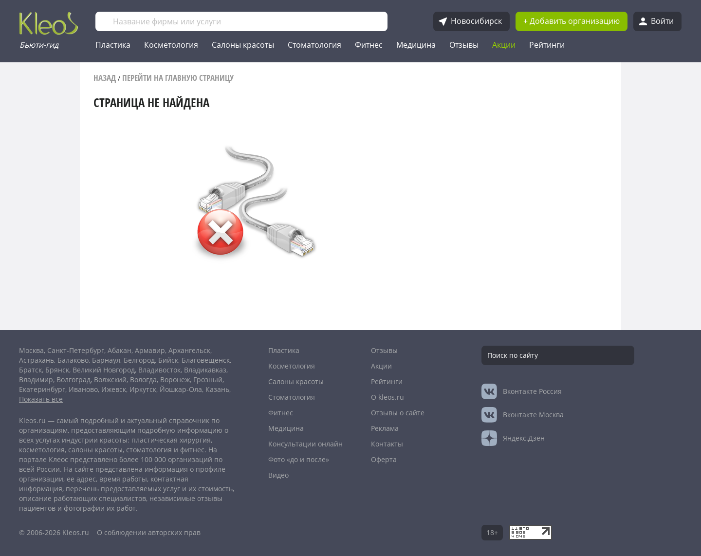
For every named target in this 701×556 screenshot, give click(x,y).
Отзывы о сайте (397, 412)
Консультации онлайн (305, 443)
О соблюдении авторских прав (149, 532)
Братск (30, 369)
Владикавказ (205, 369)
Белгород (139, 360)
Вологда (143, 379)
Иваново (83, 389)
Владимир (36, 379)
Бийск (168, 360)
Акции (504, 44)
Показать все (41, 399)
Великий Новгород (104, 369)
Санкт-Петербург (75, 350)
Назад (104, 77)
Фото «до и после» (298, 459)
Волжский (110, 379)
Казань (217, 389)
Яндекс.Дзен (524, 438)
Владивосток (159, 369)
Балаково (73, 360)
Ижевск (113, 389)
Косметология (171, 44)
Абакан (119, 350)
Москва (31, 350)
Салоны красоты (243, 44)
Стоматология (314, 44)
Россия (532, 391)
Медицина (416, 44)
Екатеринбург (42, 389)
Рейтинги (547, 44)
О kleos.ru (387, 397)
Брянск (57, 369)
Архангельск (189, 350)
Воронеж (175, 379)
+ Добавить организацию (571, 21)
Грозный (207, 379)
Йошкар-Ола (181, 389)
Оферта (384, 459)
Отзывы (464, 44)
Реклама (385, 428)
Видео (278, 475)
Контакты (387, 443)
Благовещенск (206, 360)
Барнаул (106, 360)
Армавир (150, 350)
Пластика (112, 44)
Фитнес (369, 44)
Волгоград (73, 379)
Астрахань (36, 360)
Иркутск (142, 389)
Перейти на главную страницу (178, 77)
